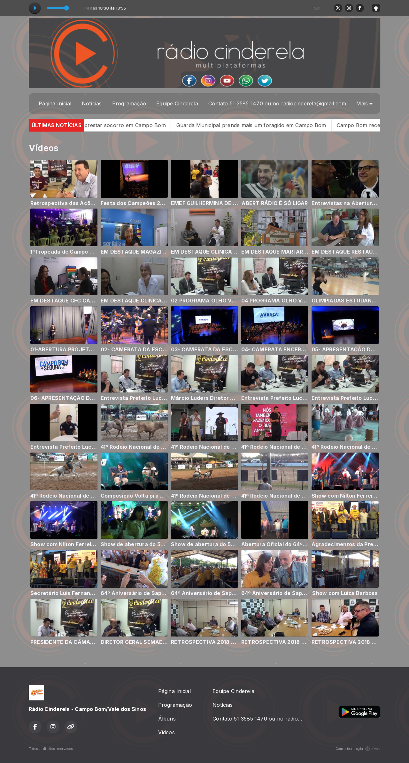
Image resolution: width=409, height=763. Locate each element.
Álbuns (167, 718)
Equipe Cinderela (177, 103)
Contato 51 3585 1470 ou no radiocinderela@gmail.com (277, 103)
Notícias (92, 103)
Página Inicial (55, 103)
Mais (364, 103)
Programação (129, 103)
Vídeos (166, 732)
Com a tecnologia (358, 748)
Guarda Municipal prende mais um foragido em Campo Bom (265, 125)
